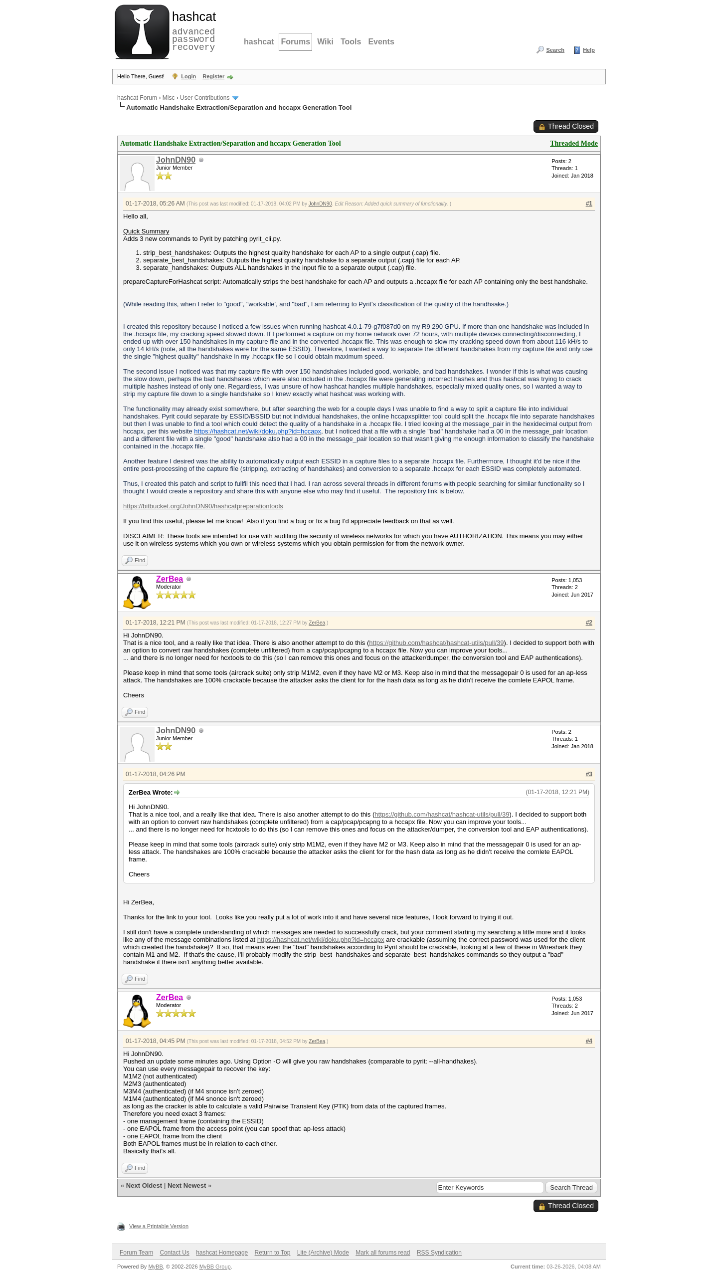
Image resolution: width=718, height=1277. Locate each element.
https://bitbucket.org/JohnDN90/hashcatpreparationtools (203, 506)
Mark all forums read (383, 1252)
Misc (169, 97)
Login (188, 76)
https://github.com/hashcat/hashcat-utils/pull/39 (436, 642)
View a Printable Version (158, 1226)
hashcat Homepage (222, 1252)
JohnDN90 (175, 160)
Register (213, 76)
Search (555, 50)
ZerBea (317, 623)
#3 (589, 774)
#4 (589, 1041)
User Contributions (204, 97)
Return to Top (273, 1252)
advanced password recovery (192, 30)
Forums (295, 41)
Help (589, 50)
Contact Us (174, 1252)
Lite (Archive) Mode (323, 1252)
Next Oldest (144, 1185)
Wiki (325, 41)
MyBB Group (215, 1267)
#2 (589, 622)
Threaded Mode (574, 143)
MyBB (155, 1267)
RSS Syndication (439, 1252)
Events (381, 41)
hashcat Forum (137, 97)
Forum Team (136, 1252)
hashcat (259, 41)
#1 (589, 203)
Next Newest (187, 1185)
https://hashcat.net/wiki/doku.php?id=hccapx (320, 939)
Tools (351, 41)
